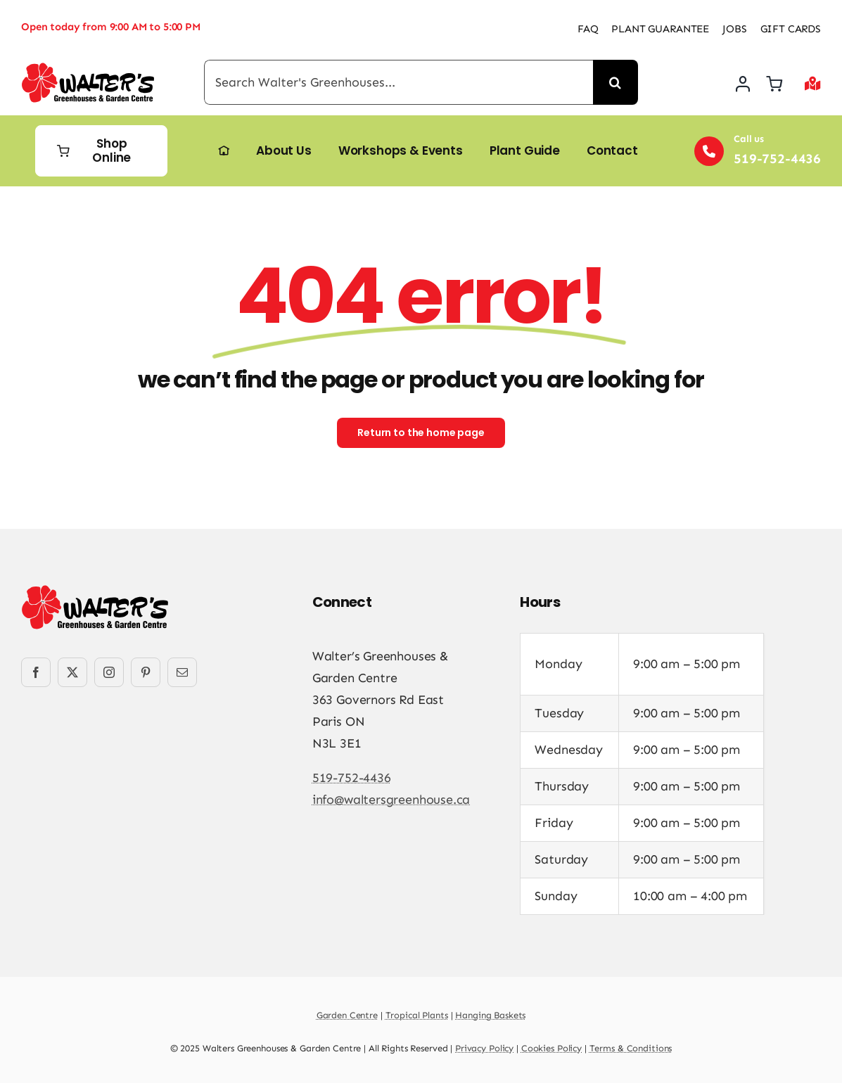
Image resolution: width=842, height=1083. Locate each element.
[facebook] (36, 672)
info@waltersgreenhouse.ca (391, 799)
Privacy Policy (484, 1048)
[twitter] (72, 672)
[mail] (182, 672)
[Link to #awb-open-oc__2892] (813, 84)
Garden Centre (347, 1015)
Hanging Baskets (490, 1015)
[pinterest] (145, 672)
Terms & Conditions (630, 1048)
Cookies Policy (551, 1048)
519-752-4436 (351, 778)
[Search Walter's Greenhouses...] (398, 82)
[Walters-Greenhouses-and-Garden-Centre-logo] (88, 69)
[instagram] (109, 672)
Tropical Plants (416, 1015)
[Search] (615, 82)
